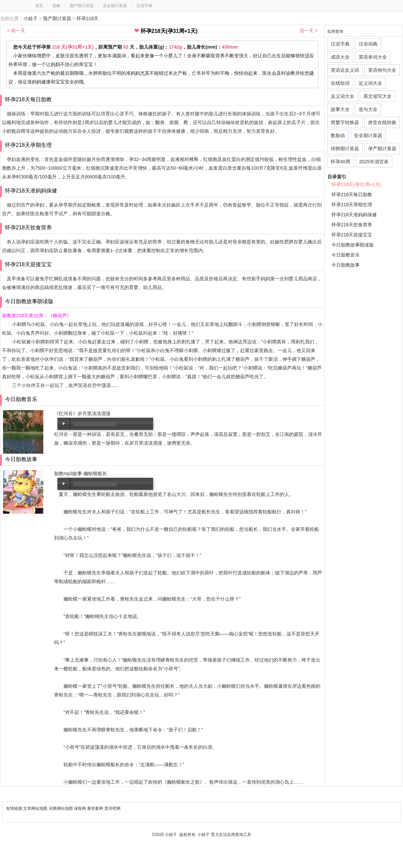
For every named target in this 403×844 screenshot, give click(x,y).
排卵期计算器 (345, 148)
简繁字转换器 (345, 122)
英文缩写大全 (377, 96)
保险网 (80, 808)
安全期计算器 (115, 5)
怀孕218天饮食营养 (351, 224)
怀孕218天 (87, 18)
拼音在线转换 (382, 122)
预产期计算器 (82, 5)
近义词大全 (370, 83)
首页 (39, 5)
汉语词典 (368, 44)
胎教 (56, 5)
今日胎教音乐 (345, 255)
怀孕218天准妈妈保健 (354, 214)
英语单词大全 (373, 57)
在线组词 (340, 83)
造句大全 (368, 109)
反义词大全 (342, 96)
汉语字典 (144, 5)
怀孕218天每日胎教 (351, 194)
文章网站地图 (35, 808)
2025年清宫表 (374, 161)
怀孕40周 (340, 161)
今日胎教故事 (345, 265)
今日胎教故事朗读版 (352, 244)
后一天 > (309, 30)
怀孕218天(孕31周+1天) (356, 184)
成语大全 (340, 57)
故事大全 (340, 109)
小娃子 (31, 18)
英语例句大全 (382, 70)
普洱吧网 (112, 808)
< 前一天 (16, 30)
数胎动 (338, 135)
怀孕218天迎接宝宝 (351, 234)
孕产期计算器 (382, 148)
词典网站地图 (61, 808)
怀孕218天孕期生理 (351, 204)
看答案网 (95, 808)
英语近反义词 (345, 70)
